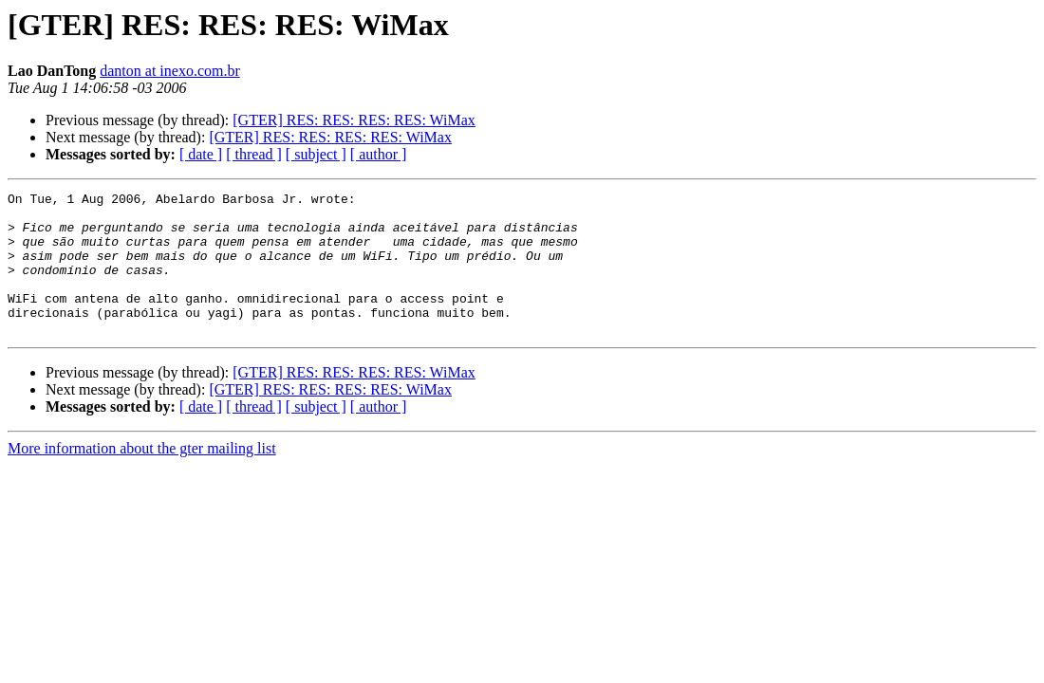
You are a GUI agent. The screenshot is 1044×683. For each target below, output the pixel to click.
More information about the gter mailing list (142, 477)
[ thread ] (254, 154)
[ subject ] (316, 154)
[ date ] (200, 154)
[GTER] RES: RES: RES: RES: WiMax (354, 120)
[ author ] (378, 154)
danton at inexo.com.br (170, 71)
